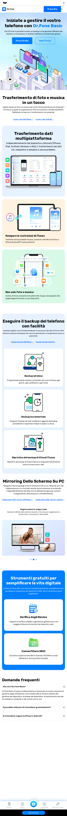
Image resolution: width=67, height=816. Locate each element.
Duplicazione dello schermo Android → (50, 500)
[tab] (33, 686)
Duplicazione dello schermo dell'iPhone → (17, 500)
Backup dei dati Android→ (46, 342)
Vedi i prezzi (45, 41)
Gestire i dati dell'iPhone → (23, 119)
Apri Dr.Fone (33, 813)
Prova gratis (22, 41)
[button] (31, 559)
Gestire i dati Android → (45, 119)
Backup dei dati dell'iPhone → (22, 342)
